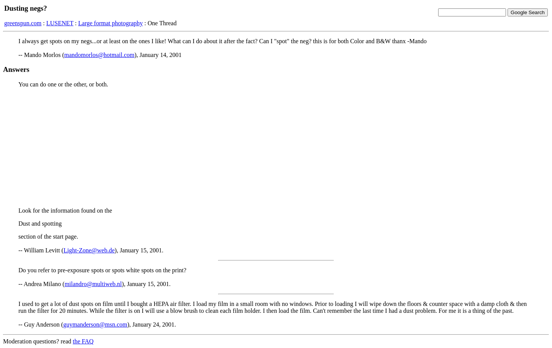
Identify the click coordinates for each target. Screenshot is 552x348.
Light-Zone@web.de (89, 250)
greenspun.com (22, 23)
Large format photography (110, 23)
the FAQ (83, 341)
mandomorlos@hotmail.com (99, 55)
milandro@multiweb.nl (93, 284)
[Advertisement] (276, 147)
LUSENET (60, 23)
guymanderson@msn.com (95, 324)
